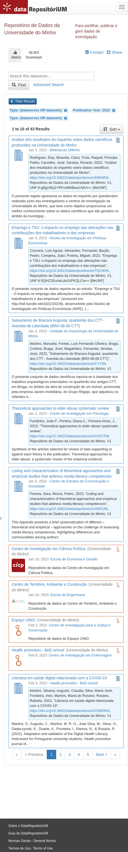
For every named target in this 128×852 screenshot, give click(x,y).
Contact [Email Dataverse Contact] (94, 52)
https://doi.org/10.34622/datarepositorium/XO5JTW (69, 436)
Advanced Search (48, 84)
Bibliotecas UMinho (65, 150)
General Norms (44, 841)
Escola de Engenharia (67, 595)
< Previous (34, 754)
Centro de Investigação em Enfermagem (80, 655)
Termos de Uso (19, 848)
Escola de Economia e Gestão (73, 559)
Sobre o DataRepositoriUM (28, 826)
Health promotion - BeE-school (74, 683)
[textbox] (51, 76)
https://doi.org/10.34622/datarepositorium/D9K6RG (69, 178)
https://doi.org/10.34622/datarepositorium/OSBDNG (70, 711)
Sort (111, 129)
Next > (101, 754)
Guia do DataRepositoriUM (28, 833)
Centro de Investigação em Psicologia (79, 414)
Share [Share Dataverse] (114, 52)
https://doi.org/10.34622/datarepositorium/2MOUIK (69, 509)
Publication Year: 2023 (94, 110)
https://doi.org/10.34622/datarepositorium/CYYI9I (68, 364)
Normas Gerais (19, 841)
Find (19, 85)
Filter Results (22, 101)
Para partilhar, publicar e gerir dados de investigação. (96, 31)
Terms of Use (43, 848)
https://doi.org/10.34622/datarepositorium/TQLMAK (69, 271)
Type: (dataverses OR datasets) (38, 110)
